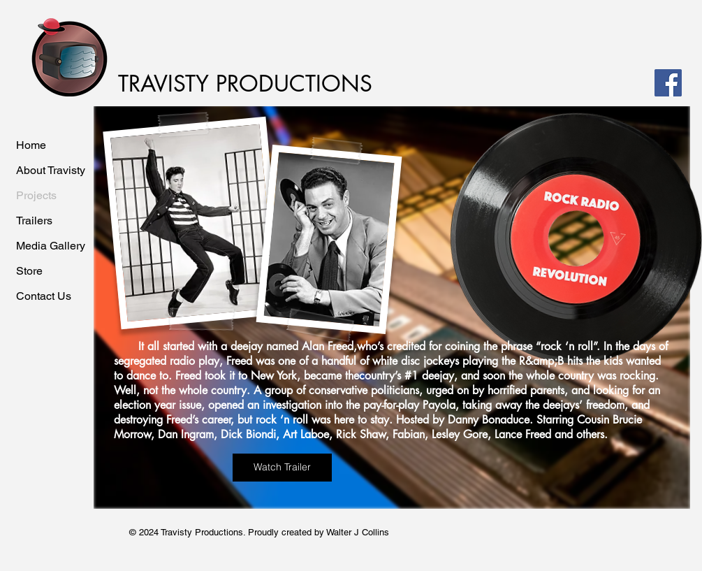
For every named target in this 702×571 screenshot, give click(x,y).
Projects (36, 195)
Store (29, 270)
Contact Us (43, 296)
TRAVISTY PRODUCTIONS (245, 83)
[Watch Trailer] (282, 468)
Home (31, 145)
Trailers (34, 220)
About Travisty (50, 170)
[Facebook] (668, 82)
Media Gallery (50, 245)
